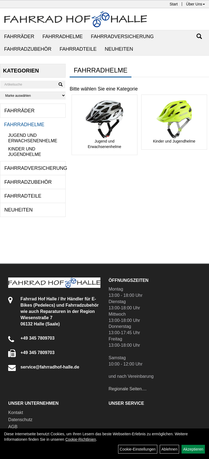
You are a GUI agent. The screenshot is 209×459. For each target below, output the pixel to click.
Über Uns (195, 4)
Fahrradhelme (62, 36)
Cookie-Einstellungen (138, 449)
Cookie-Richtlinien (80, 439)
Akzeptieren (193, 449)
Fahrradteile (78, 49)
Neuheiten (119, 49)
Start (174, 4)
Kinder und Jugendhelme (24, 152)
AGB (12, 426)
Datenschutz (20, 419)
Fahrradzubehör (27, 49)
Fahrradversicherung (122, 36)
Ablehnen (169, 449)
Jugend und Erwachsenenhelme (32, 138)
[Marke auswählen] (33, 95)
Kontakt (15, 412)
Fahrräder (19, 36)
